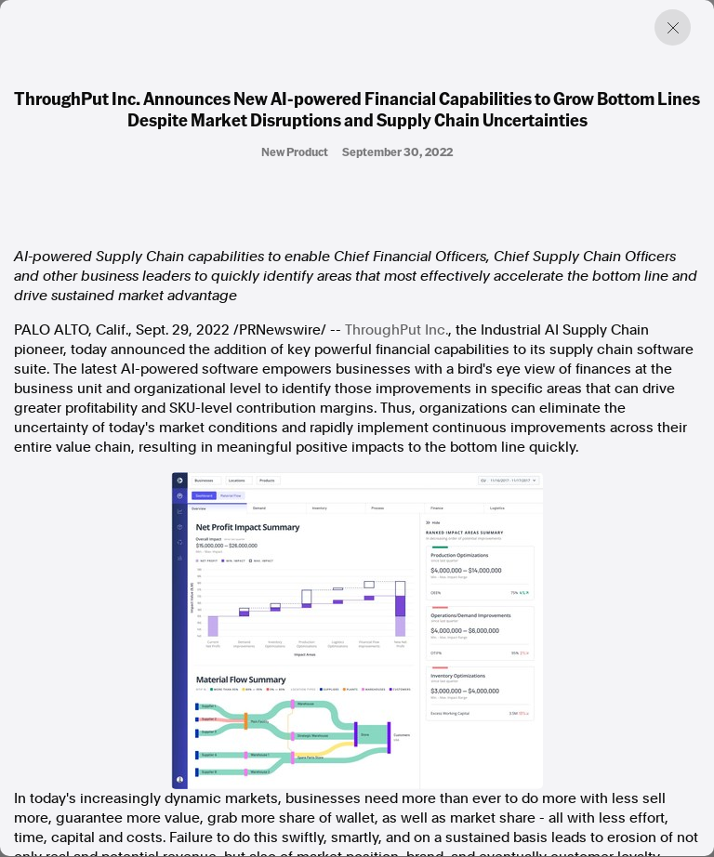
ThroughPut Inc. (396, 330)
